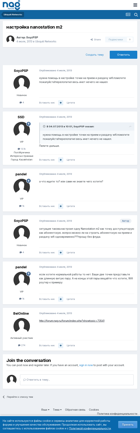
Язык (45, 409)
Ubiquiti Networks (45, 41)
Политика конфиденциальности (117, 413)
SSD (21, 117)
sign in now (86, 365)
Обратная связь (75, 409)
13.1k (22, 148)
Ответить (123, 54)
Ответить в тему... (36, 379)
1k (21, 205)
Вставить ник (47, 102)
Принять (127, 424)
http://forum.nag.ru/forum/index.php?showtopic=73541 (71, 320)
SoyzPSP (32, 37)
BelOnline (21, 313)
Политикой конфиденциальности (90, 428)
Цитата (71, 102)
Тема (57, 409)
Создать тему (95, 54)
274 (21, 345)
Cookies (94, 409)
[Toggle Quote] (44, 126)
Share (96, 39)
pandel (21, 174)
